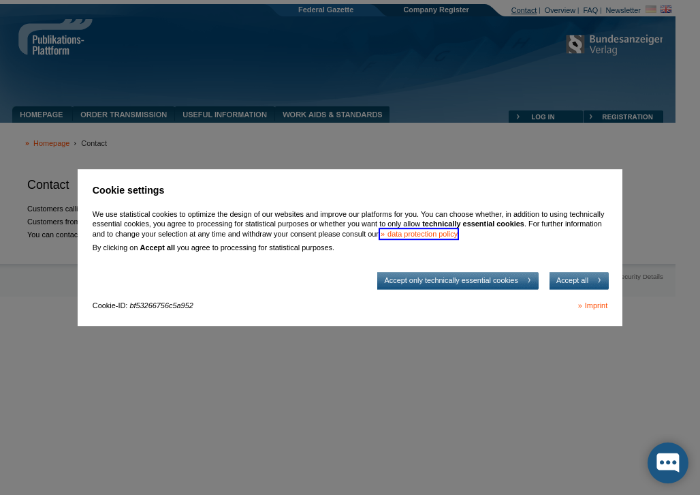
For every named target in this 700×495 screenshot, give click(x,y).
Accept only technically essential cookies (451, 280)
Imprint (596, 305)
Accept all (572, 280)
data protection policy (422, 234)
